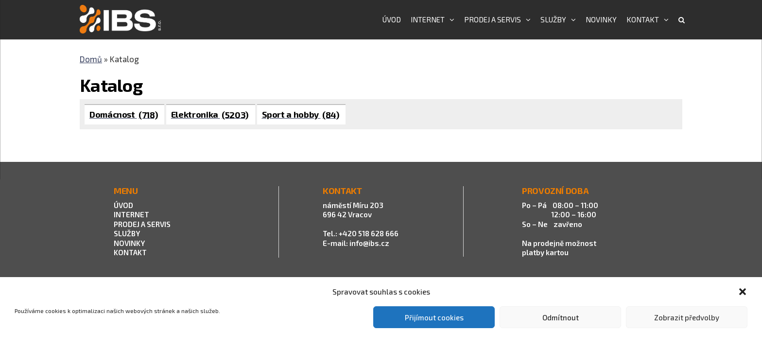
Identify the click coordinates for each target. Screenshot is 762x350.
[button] (742, 292)
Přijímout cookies (434, 317)
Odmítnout (560, 317)
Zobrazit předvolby (686, 317)
